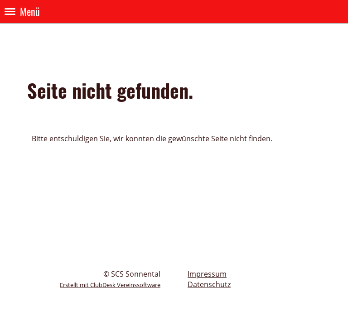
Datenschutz (209, 284)
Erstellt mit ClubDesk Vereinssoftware (110, 285)
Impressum (207, 274)
